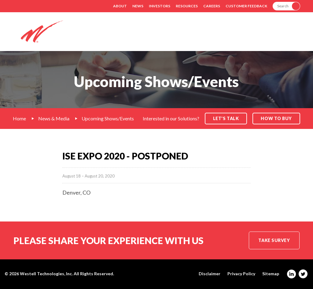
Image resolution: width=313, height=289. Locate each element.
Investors (159, 6)
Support (255, 36)
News (137, 6)
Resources (187, 6)
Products (221, 36)
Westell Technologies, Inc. (46, 273)
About (120, 6)
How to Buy (276, 118)
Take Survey (274, 240)
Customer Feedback (246, 6)
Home (19, 118)
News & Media (53, 118)
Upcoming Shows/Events (108, 118)
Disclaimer (209, 274)
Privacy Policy (241, 274)
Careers (211, 6)
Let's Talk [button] (226, 118)
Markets (186, 36)
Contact (289, 36)
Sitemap (270, 274)
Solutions (151, 36)
